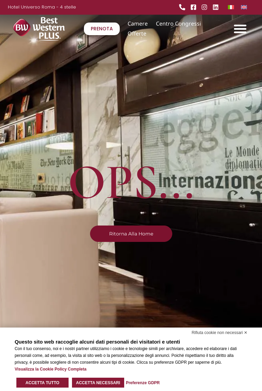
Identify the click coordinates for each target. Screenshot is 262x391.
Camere (138, 23)
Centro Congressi (178, 23)
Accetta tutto (42, 382)
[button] (240, 28)
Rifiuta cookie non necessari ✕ (219, 332)
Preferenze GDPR (143, 382)
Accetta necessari (98, 382)
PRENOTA (102, 28)
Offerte (137, 33)
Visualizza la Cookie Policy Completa (51, 369)
